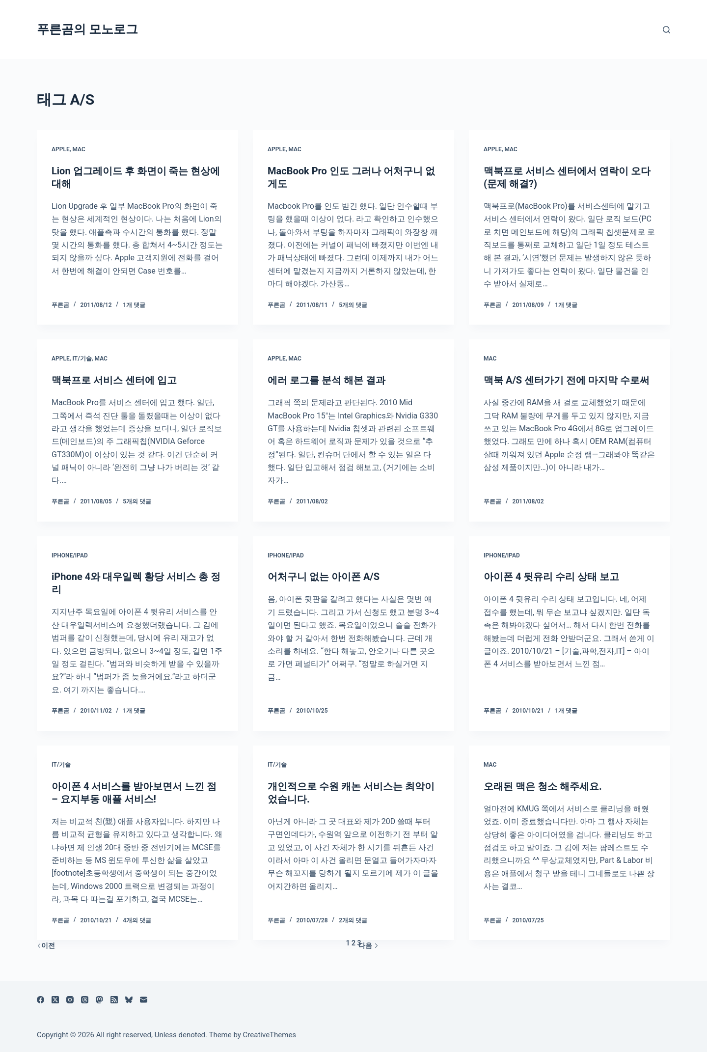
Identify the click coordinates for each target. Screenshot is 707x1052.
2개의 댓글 (353, 920)
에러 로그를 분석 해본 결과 (326, 380)
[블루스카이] (129, 999)
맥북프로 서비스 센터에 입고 (114, 380)
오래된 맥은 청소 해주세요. (543, 786)
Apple (61, 149)
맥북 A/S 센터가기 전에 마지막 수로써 (567, 380)
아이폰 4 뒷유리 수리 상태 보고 (551, 576)
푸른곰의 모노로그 (87, 29)
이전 (46, 945)
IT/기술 (81, 358)
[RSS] (114, 999)
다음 (368, 945)
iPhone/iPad (70, 555)
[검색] (666, 29)
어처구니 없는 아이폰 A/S (324, 576)
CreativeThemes (270, 1034)
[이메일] (143, 999)
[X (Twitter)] (55, 999)
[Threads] (84, 999)
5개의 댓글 (353, 305)
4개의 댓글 (137, 920)
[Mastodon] (99, 999)
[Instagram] (70, 999)
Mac (78, 149)
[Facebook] (40, 999)
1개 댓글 (134, 305)
